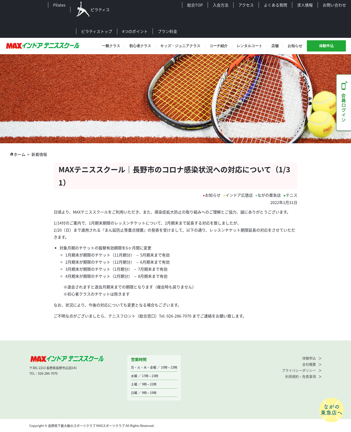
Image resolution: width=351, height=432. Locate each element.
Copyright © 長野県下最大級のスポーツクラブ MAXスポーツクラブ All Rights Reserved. (92, 425)
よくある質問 (275, 5)
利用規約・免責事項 (300, 376)
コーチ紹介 (218, 46)
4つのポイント (135, 31)
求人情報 (305, 5)
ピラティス (92, 9)
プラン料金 (167, 31)
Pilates (59, 5)
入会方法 (220, 5)
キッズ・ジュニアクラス (180, 46)
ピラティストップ (96, 31)
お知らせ (295, 46)
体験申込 (326, 46)
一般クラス (111, 46)
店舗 (275, 46)
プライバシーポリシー (299, 370)
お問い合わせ (334, 5)
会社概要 (309, 364)
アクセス (246, 5)
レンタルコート (249, 46)
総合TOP (195, 5)
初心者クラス (140, 46)
